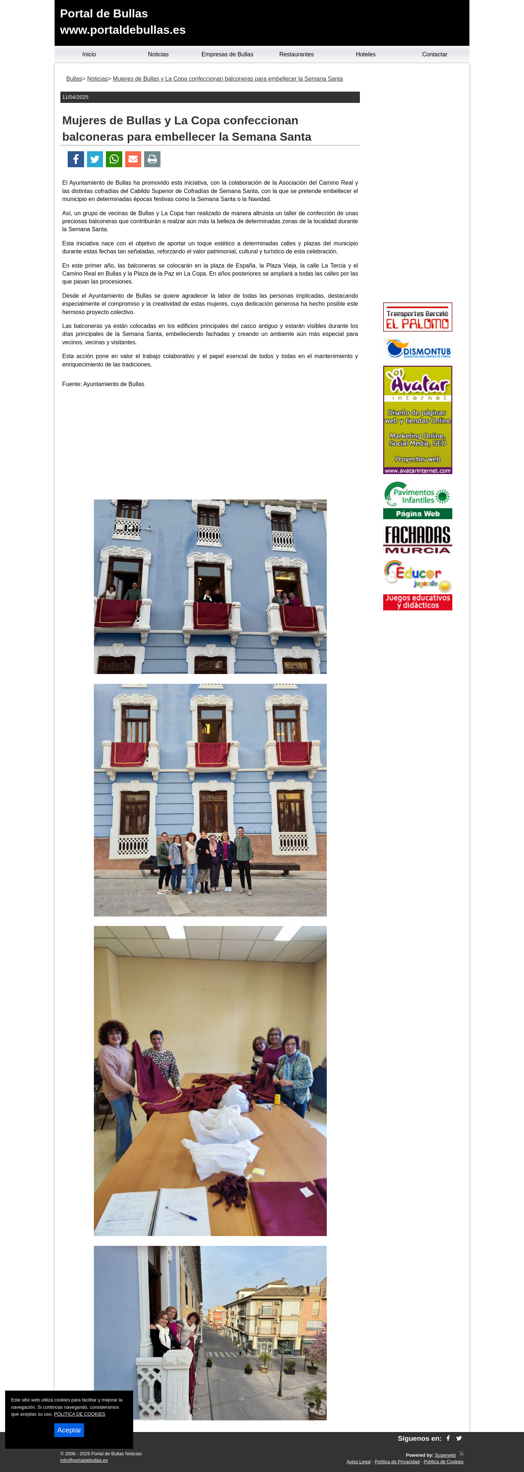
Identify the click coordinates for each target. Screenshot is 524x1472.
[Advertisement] (210, 445)
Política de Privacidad (397, 1461)
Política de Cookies (444, 1461)
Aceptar (69, 1430)
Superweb (445, 1455)
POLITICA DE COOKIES (80, 1414)
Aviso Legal (359, 1461)
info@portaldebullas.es (84, 1460)
